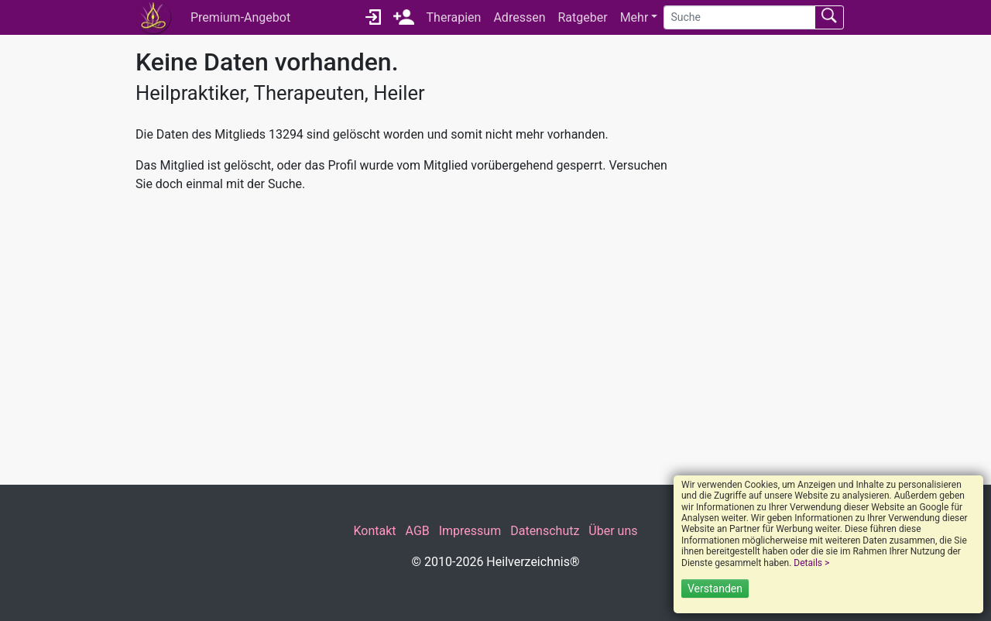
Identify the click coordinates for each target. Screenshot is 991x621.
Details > (811, 563)
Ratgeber (582, 17)
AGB (418, 530)
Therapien (454, 17)
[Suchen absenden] (829, 17)
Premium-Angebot (240, 17)
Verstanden (715, 588)
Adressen (519, 17)
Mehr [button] (634, 17)
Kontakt (374, 530)
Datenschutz (544, 530)
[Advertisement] (402, 339)
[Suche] (739, 17)
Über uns (612, 530)
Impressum (470, 530)
